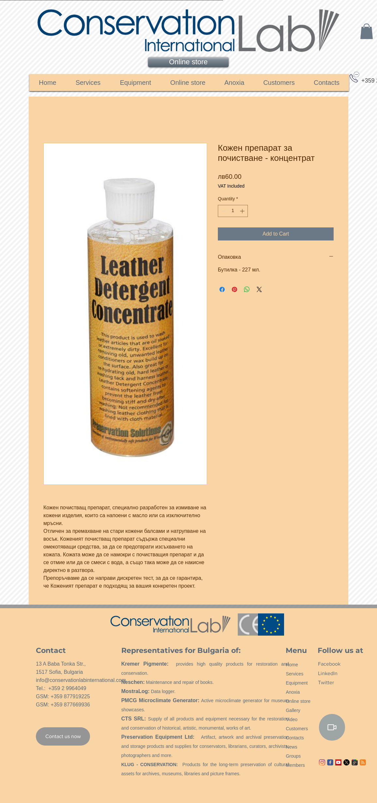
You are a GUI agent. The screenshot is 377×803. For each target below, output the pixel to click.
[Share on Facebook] (222, 289)
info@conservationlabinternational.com (81, 680)
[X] (346, 762)
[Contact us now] (63, 736)
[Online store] (188, 62)
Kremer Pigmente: (145, 664)
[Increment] (243, 211)
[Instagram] (322, 762)
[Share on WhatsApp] (247, 289)
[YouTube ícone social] (338, 762)
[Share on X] (259, 289)
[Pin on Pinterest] (234, 289)
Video (291, 719)
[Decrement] (223, 211)
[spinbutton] (233, 211)
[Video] (332, 727)
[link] (366, 31)
